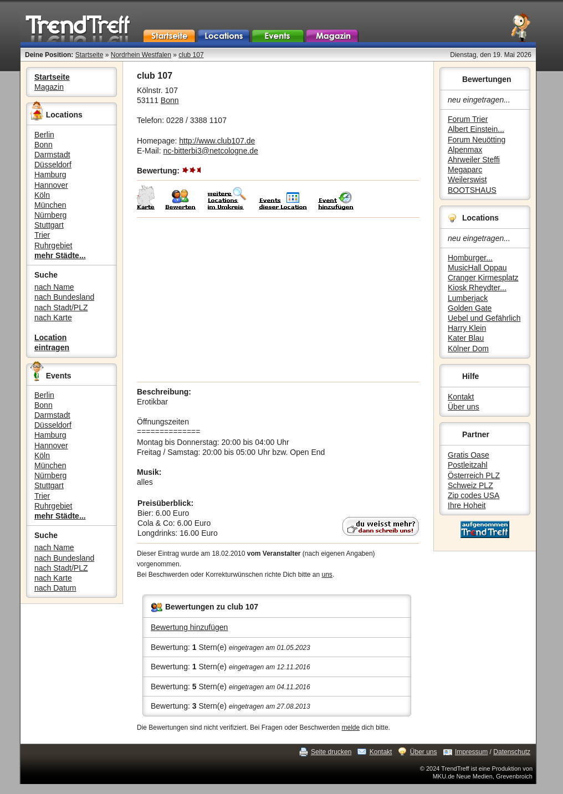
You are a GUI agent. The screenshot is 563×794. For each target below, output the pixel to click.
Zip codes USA (473, 495)
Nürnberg (50, 215)
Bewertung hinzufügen (189, 627)
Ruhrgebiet (53, 245)
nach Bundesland (64, 297)
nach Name (54, 287)
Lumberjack (468, 298)
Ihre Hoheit (466, 505)
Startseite (89, 55)
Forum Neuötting (476, 139)
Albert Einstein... (476, 129)
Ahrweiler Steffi (474, 159)
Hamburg (50, 174)
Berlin (44, 134)
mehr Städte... (60, 255)
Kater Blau (466, 338)
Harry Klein (467, 328)
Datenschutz (511, 752)
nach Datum (55, 587)
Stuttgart (49, 225)
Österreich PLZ (474, 475)
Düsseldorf (52, 164)
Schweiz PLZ (470, 485)
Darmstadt (52, 154)
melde (351, 727)
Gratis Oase (468, 454)
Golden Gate (470, 308)
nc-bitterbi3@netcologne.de (210, 150)
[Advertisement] (278, 299)
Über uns (463, 406)
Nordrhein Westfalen (141, 55)
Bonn (43, 144)
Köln (42, 195)
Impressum (471, 752)
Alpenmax (465, 149)
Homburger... (470, 257)
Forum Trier (468, 119)
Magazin (49, 87)
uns (327, 574)
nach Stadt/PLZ (61, 307)
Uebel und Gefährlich (484, 318)
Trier (42, 234)
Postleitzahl (468, 464)
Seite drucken (331, 752)
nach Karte (53, 317)
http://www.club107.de (217, 140)
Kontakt (461, 396)
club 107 (190, 55)
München (50, 205)
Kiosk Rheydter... (477, 287)
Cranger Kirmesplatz (483, 277)
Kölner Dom (468, 348)
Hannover (51, 185)
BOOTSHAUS (472, 190)
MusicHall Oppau (477, 267)
